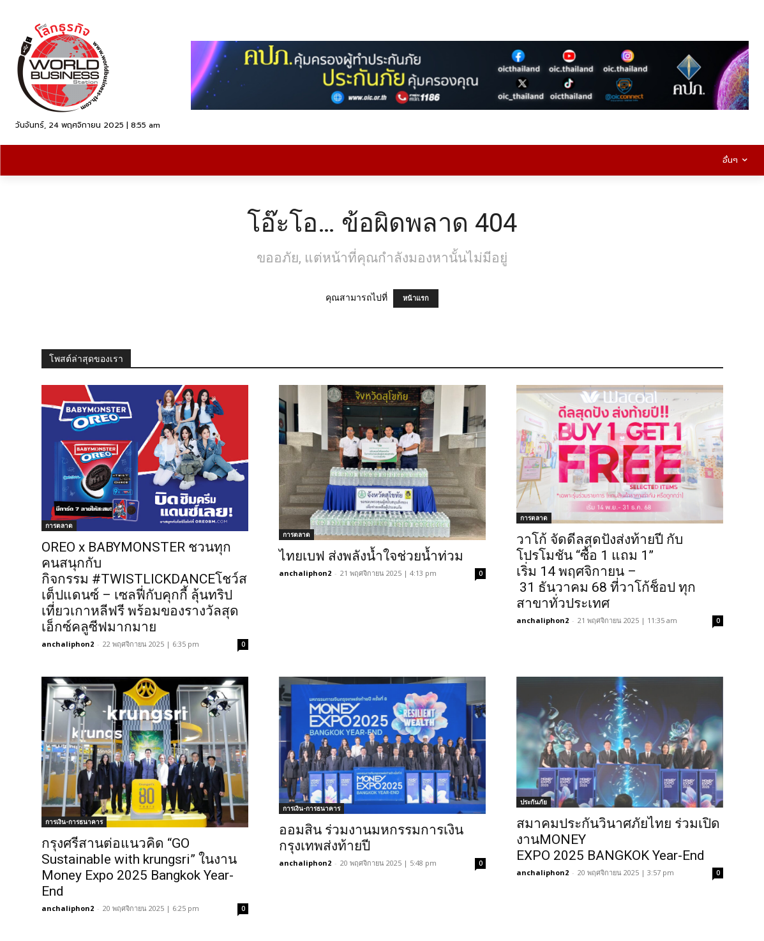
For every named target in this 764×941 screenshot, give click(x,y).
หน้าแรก (416, 298)
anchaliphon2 (67, 644)
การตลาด (59, 525)
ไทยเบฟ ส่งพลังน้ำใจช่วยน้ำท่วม (371, 556)
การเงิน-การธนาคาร (74, 821)
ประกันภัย (533, 801)
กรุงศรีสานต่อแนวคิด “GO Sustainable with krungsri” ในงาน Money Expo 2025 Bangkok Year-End (139, 867)
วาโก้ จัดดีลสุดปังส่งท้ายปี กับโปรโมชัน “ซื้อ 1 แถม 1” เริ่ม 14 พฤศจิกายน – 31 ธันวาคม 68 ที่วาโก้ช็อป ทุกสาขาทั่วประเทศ (606, 571)
